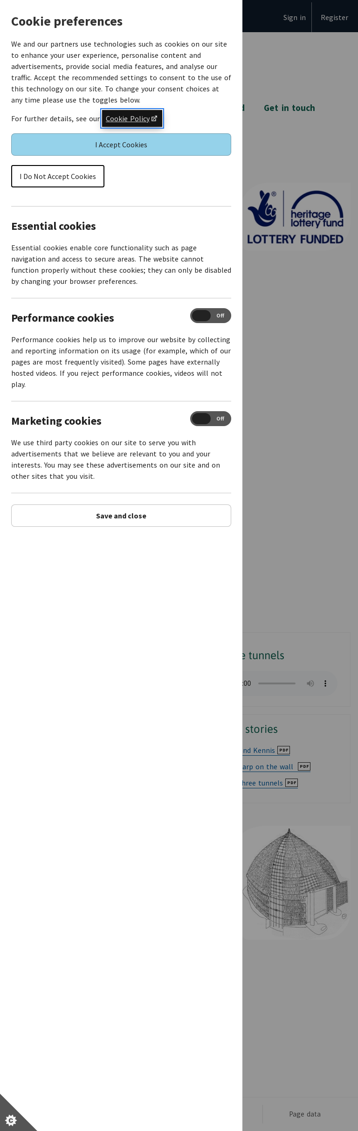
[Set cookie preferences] (18, 1112)
